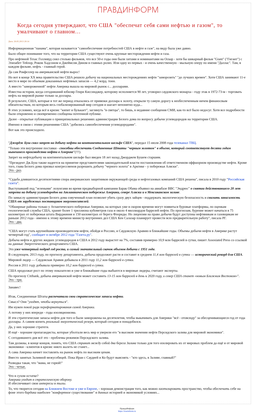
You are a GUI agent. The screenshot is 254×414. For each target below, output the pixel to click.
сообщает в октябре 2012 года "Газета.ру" (61, 235)
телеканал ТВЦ (185, 143)
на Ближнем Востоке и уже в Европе (71, 389)
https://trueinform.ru (127, 411)
